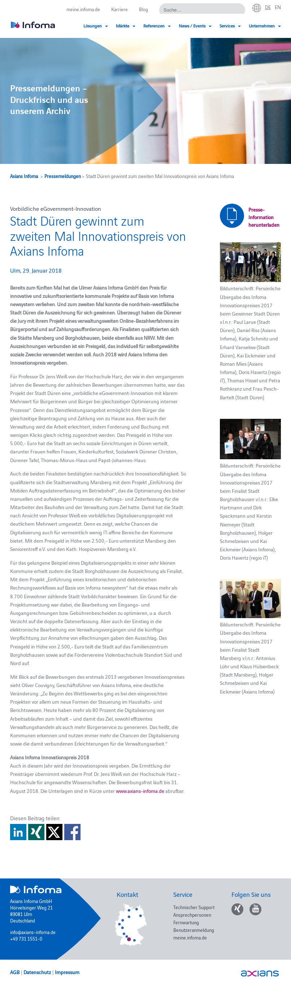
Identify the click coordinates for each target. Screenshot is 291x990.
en (278, 6)
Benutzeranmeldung (193, 929)
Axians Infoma (24, 176)
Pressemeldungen (62, 176)
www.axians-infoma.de (140, 790)
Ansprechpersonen (192, 914)
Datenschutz (37, 972)
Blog (143, 9)
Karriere (119, 9)
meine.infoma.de (83, 9)
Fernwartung (186, 922)
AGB (14, 972)
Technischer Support (193, 907)
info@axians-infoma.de (33, 932)
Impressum (67, 972)
